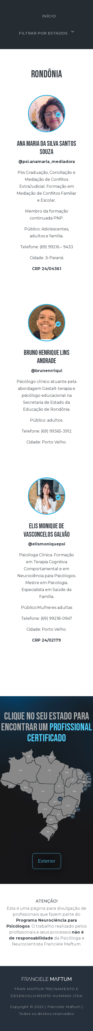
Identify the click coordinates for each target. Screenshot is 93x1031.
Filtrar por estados (43, 33)
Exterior (46, 861)
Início (49, 16)
